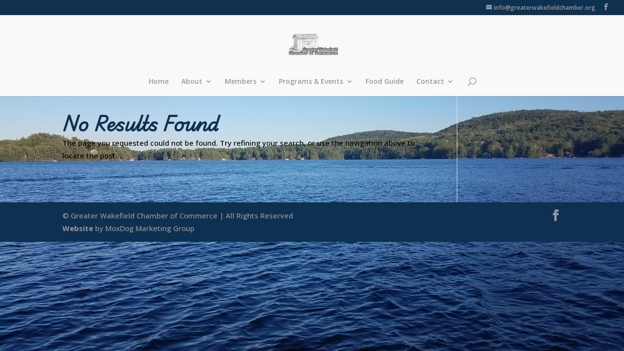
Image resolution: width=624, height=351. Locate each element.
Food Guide (385, 82)
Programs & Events (311, 82)
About (191, 82)
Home (159, 82)
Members (240, 82)
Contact (430, 82)
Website (77, 228)
